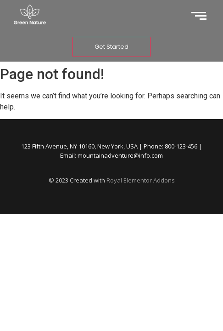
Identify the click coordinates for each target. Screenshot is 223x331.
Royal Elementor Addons (140, 180)
